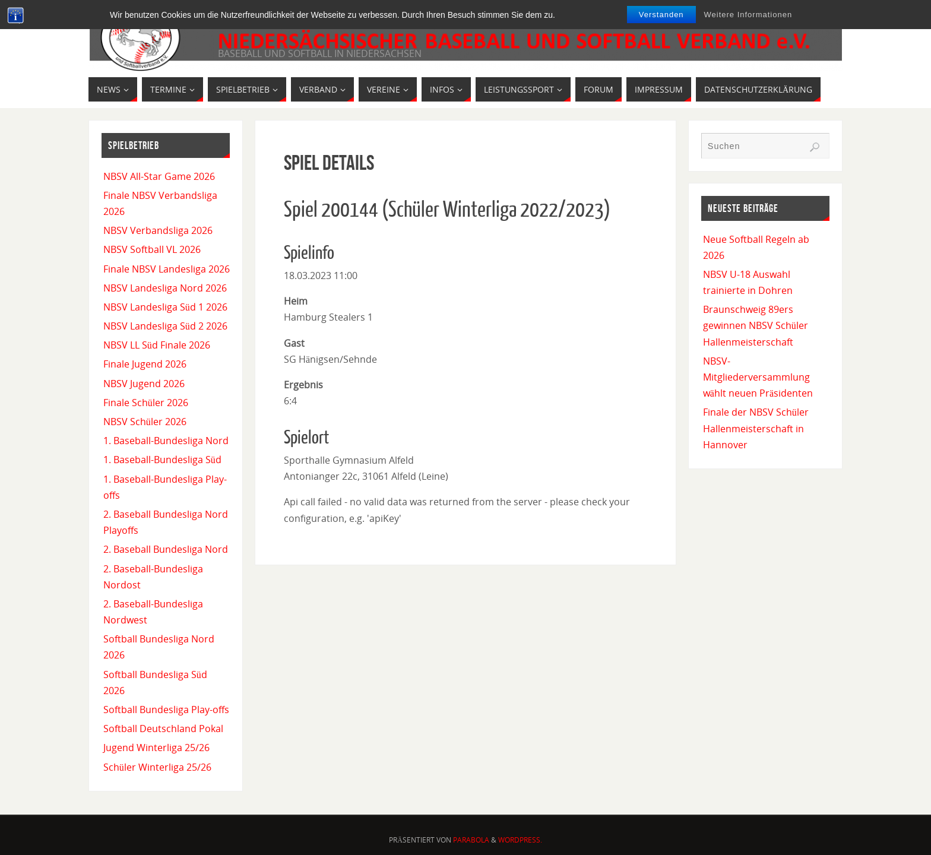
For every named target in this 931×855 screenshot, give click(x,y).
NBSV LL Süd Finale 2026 (156, 345)
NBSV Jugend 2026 (144, 383)
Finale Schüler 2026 (145, 402)
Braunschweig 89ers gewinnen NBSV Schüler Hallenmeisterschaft (755, 325)
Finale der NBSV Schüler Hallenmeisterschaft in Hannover (756, 428)
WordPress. (520, 840)
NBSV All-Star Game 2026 (159, 176)
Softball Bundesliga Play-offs (166, 709)
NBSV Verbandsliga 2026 (158, 230)
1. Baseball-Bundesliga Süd (162, 459)
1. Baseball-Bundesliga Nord (166, 440)
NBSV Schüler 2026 (144, 421)
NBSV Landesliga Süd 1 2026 (165, 307)
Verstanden (661, 14)
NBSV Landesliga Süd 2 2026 (165, 325)
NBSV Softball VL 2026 (152, 249)
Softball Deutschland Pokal (163, 728)
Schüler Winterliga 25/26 (157, 767)
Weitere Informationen (748, 14)
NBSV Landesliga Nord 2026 (165, 287)
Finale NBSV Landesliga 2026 (166, 269)
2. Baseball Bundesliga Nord (165, 549)
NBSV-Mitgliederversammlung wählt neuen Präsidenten (758, 377)
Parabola (471, 840)
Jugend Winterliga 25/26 (156, 747)
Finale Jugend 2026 (144, 363)
